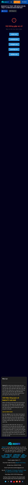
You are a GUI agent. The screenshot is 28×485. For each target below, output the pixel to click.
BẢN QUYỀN (16, 456)
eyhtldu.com (14, 54)
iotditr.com (14, 34)
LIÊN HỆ (9, 456)
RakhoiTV (4, 385)
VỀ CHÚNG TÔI (8, 454)
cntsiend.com (14, 39)
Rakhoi (8, 414)
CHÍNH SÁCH (17, 454)
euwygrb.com (14, 44)
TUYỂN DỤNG (15, 457)
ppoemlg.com (14, 49)
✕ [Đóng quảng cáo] (26, 484)
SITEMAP (22, 457)
